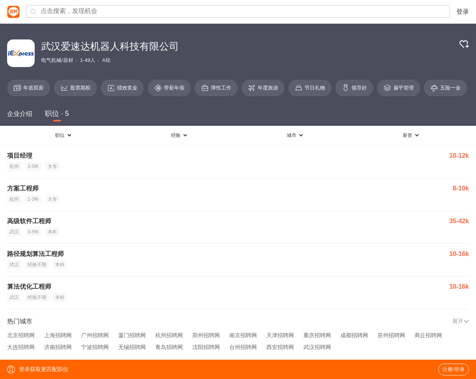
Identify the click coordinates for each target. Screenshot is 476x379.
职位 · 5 (57, 114)
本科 (52, 232)
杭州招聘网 (169, 335)
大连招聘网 (21, 347)
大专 (52, 166)
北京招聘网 (21, 335)
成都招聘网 (354, 335)
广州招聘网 (95, 335)
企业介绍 (19, 113)
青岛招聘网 (169, 347)
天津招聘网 (280, 335)
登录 (462, 11)
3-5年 (33, 166)
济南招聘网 (58, 347)
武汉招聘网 (317, 347)
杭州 (14, 166)
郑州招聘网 (206, 335)
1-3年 (33, 199)
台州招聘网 (243, 347)
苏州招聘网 (391, 335)
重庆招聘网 (317, 335)
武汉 (14, 232)
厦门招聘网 (132, 335)
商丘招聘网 (428, 335)
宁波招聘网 (95, 347)
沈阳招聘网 (206, 347)
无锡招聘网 (132, 347)
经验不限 (37, 264)
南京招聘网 (243, 335)
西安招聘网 (280, 347)
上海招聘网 (58, 335)
